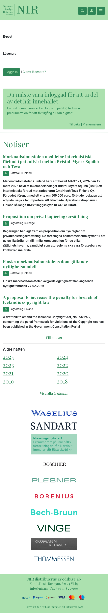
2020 (62, 373)
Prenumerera (92, 124)
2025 (8, 356)
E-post (7, 36)
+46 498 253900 (67, 588)
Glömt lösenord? (34, 72)
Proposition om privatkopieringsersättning (45, 216)
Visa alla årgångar (54, 393)
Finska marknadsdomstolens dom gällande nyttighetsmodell (45, 264)
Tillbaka (74, 124)
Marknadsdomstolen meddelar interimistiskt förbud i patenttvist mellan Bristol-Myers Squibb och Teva (51, 161)
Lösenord (9, 53)
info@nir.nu (39, 588)
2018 (62, 381)
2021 (8, 373)
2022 (62, 364)
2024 (62, 356)
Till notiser (54, 338)
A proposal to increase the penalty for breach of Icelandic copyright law (50, 299)
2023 (8, 364)
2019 (8, 381)
